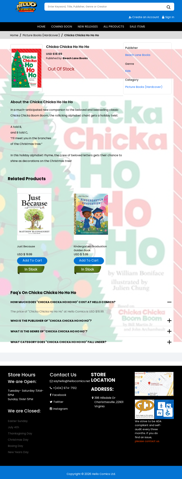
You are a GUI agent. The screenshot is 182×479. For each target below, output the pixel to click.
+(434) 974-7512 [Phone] (65, 388)
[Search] (109, 7)
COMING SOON (61, 27)
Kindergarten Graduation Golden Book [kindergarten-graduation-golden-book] (90, 248)
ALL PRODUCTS (113, 27)
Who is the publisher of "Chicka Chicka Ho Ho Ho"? (51, 321)
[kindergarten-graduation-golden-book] (91, 214)
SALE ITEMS (137, 27)
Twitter (58, 402)
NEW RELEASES (88, 27)
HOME (41, 27)
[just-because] (34, 214)
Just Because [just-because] (26, 246)
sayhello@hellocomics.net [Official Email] (71, 381)
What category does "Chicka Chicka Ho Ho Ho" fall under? (58, 342)
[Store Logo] (25, 6)
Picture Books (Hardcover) (41, 35)
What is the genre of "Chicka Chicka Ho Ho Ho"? (48, 331)
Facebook (59, 395)
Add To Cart (32, 260)
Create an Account (144, 17)
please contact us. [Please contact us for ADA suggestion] (147, 441)
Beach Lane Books (137, 55)
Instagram (60, 409)
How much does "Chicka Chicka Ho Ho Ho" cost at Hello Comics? (62, 302)
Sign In (168, 17)
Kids (128, 71)
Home (14, 35)
